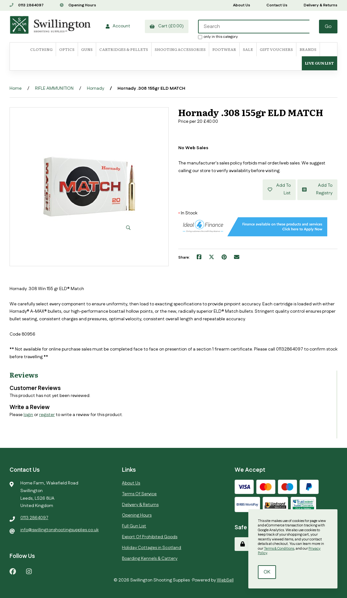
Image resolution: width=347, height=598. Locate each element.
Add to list (279, 190)
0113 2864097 (27, 5)
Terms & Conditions (279, 548)
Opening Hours (78, 5)
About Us (241, 5)
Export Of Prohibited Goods (149, 537)
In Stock (187, 213)
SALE (248, 49)
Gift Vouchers (276, 49)
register (47, 415)
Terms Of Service (139, 494)
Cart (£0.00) (166, 26)
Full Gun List (134, 526)
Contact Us (276, 5)
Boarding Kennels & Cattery (149, 558)
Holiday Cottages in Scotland (151, 548)
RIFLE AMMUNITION (54, 88)
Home (16, 88)
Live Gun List (319, 63)
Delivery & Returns (320, 5)
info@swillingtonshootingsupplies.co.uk (59, 530)
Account (117, 26)
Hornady (95, 88)
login (28, 415)
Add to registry (317, 190)
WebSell (225, 580)
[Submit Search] (328, 26)
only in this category (218, 36)
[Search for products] (253, 26)
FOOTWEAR (224, 49)
